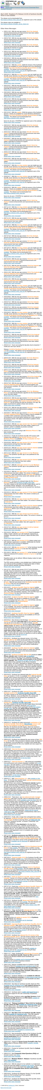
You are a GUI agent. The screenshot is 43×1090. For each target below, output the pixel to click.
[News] (12, 7)
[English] (3, 6)
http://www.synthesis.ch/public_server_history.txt (14, 24)
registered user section (27, 1065)
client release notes (9, 906)
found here (24, 634)
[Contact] (3, 9)
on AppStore (30, 656)
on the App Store (25, 758)
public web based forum (29, 992)
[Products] (17, 7)
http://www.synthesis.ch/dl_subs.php (11, 19)
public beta (29, 1067)
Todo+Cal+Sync (31, 705)
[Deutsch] (7, 6)
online (18, 1055)
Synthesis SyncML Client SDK (25, 482)
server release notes (31, 904)
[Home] (8, 7)
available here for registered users (25, 966)
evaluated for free (22, 949)
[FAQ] (22, 7)
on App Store (16, 775)
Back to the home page (6, 1087)
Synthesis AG (11, 1085)
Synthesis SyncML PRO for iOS (27, 660)
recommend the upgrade (20, 881)
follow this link (35, 820)
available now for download (19, 841)
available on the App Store (28, 800)
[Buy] (37, 7)
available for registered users (28, 1004)
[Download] (32, 7)
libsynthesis (28, 724)
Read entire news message (12, 36)
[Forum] (26, 7)
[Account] (9, 9)
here (22, 859)
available (6, 69)
